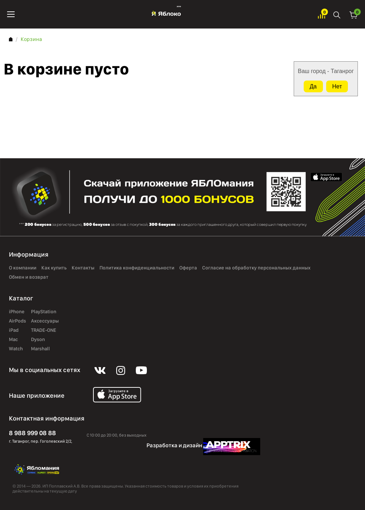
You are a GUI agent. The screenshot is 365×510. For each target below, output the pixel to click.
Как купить (54, 268)
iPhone (17, 312)
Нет (337, 86)
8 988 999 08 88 (32, 433)
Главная (10, 39)
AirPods (17, 321)
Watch (16, 349)
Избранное (321, 14)
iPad (14, 330)
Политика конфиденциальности (136, 268)
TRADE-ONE (43, 330)
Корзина (353, 14)
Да (313, 86)
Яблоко (166, 14)
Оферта (188, 268)
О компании (22, 268)
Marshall (40, 349)
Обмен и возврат (28, 277)
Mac (13, 339)
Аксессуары (45, 321)
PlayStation (43, 312)
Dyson (38, 339)
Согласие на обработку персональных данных (256, 268)
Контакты (83, 268)
